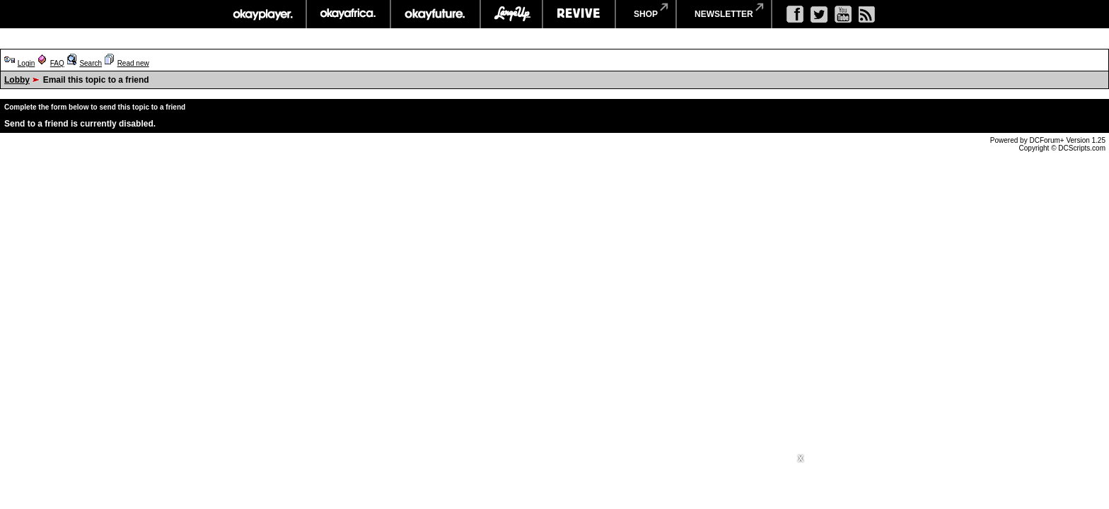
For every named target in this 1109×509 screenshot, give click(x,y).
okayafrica (348, 14)
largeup (511, 14)
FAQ (57, 63)
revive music (579, 14)
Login (26, 63)
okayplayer (262, 14)
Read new (133, 63)
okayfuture (435, 14)
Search (90, 63)
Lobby (17, 80)
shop (646, 14)
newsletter (724, 14)
